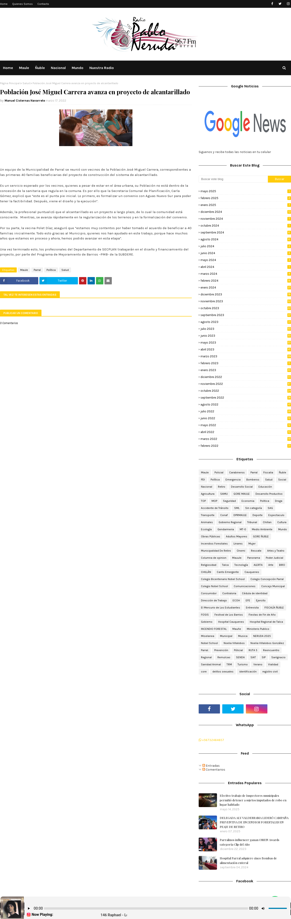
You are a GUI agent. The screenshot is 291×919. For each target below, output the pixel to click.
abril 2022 (245, 432)
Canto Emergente (228, 572)
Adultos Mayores (236, 536)
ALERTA (258, 564)
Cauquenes (251, 572)
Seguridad (229, 501)
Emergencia (233, 479)
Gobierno (206, 621)
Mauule (237, 557)
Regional (206, 657)
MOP (214, 501)
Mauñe (236, 628)
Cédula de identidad (254, 593)
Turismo (243, 664)
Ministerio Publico (258, 628)
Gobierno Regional (230, 522)
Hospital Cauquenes (231, 621)
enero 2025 (245, 205)
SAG (270, 508)
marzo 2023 (245, 356)
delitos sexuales (222, 671)
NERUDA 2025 (262, 636)
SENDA (240, 657)
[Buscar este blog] (233, 179)
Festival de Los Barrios (228, 614)
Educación (265, 486)
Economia (248, 501)
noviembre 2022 (245, 384)
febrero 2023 (245, 363)
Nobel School (209, 643)
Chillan (267, 522)
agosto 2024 (245, 239)
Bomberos (252, 479)
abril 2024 (245, 267)
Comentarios (213, 770)
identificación (248, 671)
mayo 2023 (245, 342)
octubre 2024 (245, 225)
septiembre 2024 (245, 232)
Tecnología (241, 564)
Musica (242, 636)
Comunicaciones (244, 586)
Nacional (206, 486)
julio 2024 (245, 246)
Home (4, 4)
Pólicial (238, 650)
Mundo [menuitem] (77, 68)
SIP (264, 657)
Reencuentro (271, 650)
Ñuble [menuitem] (40, 68)
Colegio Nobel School (214, 586)
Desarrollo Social (242, 486)
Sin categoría (253, 508)
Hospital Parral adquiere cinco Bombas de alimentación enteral (248, 860)
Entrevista (252, 607)
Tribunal (252, 522)
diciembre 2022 (245, 377)
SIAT (253, 657)
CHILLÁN (206, 572)
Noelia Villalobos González (267, 643)
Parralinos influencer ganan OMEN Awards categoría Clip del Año (249, 842)
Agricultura (207, 493)
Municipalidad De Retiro (216, 550)
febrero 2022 (245, 445)
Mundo (282, 529)
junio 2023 (245, 335)
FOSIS (205, 614)
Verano (257, 664)
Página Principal (10, 83)
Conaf (224, 515)
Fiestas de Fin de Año (262, 614)
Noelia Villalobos (234, 643)
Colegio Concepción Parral (267, 579)
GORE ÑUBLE (261, 536)
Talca (225, 564)
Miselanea (207, 636)
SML (236, 508)
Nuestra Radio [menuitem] (101, 68)
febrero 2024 (245, 280)
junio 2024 (245, 253)
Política (51, 270)
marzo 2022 (245, 439)
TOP (203, 501)
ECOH (236, 600)
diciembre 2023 (245, 294)
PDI (203, 479)
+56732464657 (211, 740)
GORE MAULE (241, 493)
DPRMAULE (240, 515)
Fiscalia (268, 472)
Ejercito (261, 600)
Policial (218, 472)
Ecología (206, 529)
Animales (207, 522)
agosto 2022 (245, 404)
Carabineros (237, 472)
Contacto (43, 4)
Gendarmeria (225, 529)
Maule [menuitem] (24, 68)
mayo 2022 (245, 425)
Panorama (253, 557)
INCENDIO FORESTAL (214, 628)
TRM (229, 664)
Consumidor (209, 593)
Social (282, 479)
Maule (24, 270)
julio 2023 (245, 328)
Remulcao (223, 657)
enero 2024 (245, 287)
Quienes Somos (22, 4)
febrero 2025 (245, 198)
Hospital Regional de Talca (266, 621)
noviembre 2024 (245, 218)
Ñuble (282, 472)
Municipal (226, 636)
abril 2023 (245, 349)
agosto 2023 (245, 322)
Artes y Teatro (275, 550)
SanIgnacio (278, 657)
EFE (248, 600)
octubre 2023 (245, 308)
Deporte (258, 515)
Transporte (207, 515)
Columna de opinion (213, 557)
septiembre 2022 (245, 397)
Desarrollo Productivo (269, 493)
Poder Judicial (274, 557)
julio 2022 (245, 411)
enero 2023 (245, 370)
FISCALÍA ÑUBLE (274, 607)
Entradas (211, 766)
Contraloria (229, 593)
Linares (238, 543)
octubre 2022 (245, 390)
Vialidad (273, 664)
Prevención (221, 650)
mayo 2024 (245, 260)
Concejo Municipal (273, 586)
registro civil (270, 671)
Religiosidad (208, 564)
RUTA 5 (253, 650)
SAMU (224, 493)
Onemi (241, 550)
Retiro (221, 486)
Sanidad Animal (211, 664)
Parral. (205, 650)
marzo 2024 (245, 273)
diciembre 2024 (245, 212)
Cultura (281, 522)
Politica (264, 501)
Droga (278, 501)
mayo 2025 (245, 191)
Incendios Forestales (214, 543)
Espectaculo (276, 515)
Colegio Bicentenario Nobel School (223, 579)
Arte (270, 564)
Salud (26, 83)
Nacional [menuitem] (58, 68)
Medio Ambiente (262, 529)
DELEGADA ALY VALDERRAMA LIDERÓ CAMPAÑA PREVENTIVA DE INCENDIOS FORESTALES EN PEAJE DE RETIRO (254, 822)
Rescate (256, 550)
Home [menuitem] (8, 68)
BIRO (282, 564)
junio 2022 (245, 418)
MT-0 (243, 529)
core (204, 671)
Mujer (251, 543)
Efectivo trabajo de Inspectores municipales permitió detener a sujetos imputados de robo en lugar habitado (253, 800)
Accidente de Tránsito (214, 508)
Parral (37, 270)
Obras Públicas (210, 536)
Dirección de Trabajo (214, 600)
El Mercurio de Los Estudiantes (220, 607)
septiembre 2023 (245, 315)
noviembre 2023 (245, 301)
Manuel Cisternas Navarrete (25, 100)
